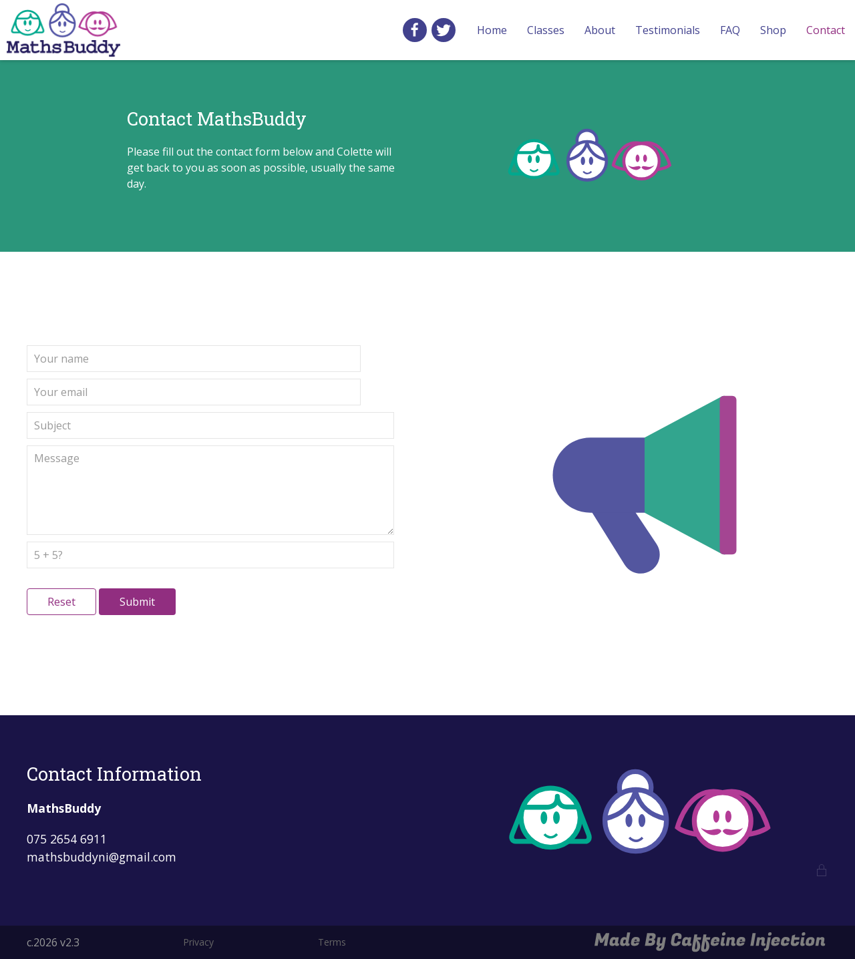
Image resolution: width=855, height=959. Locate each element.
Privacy (198, 942)
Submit (137, 601)
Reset (61, 601)
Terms (332, 942)
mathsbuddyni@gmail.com (101, 857)
